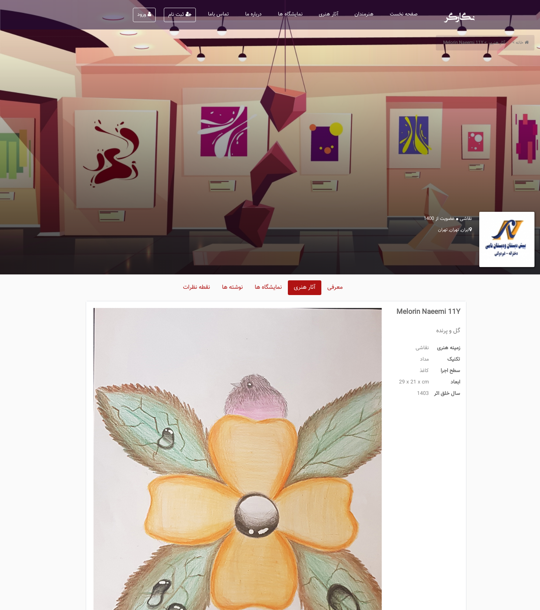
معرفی (335, 287)
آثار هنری (328, 14)
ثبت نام (179, 15)
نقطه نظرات (196, 287)
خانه (519, 42)
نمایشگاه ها (290, 14)
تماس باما (218, 14)
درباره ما (253, 14)
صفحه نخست (403, 14)
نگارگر (459, 14)
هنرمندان (364, 14)
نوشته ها (232, 287)
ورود (144, 15)
